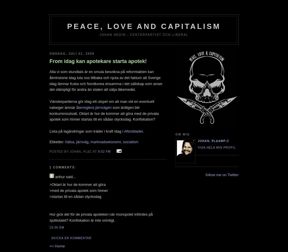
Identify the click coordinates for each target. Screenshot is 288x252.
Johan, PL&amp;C (213, 141)
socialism (130, 142)
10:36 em (57, 227)
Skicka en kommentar (71, 238)
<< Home (57, 246)
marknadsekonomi (105, 142)
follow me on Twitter (222, 175)
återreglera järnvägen (94, 107)
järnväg (82, 142)
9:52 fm (104, 151)
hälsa (69, 142)
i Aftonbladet (132, 131)
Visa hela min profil (217, 147)
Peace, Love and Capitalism (144, 26)
